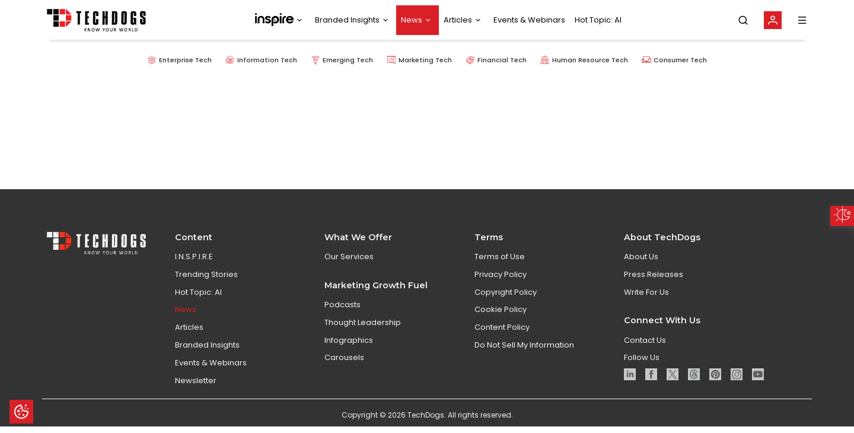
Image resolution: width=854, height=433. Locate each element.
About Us (641, 269)
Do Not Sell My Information (524, 358)
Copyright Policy (505, 304)
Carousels (344, 370)
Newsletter (195, 393)
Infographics (348, 352)
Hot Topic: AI (598, 20)
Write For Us (646, 304)
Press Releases (653, 286)
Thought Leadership (362, 334)
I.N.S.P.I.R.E (194, 269)
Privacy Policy (500, 286)
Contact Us (645, 352)
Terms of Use (499, 269)
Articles (458, 20)
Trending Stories (206, 286)
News (411, 20)
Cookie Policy (500, 322)
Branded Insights (347, 20)
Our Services (349, 269)
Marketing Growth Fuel (376, 297)
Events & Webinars (529, 20)
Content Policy (502, 340)
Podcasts (342, 317)
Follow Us (641, 370)
